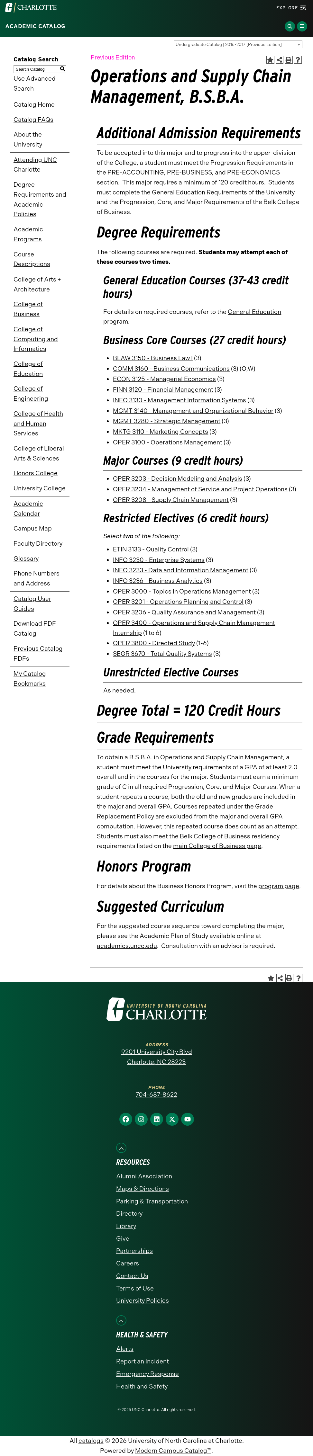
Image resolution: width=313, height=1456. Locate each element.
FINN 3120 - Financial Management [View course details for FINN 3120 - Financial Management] (163, 389)
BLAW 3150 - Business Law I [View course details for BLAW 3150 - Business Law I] (153, 358)
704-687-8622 (156, 1094)
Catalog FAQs (33, 119)
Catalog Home (34, 104)
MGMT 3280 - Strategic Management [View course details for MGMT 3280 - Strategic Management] (166, 421)
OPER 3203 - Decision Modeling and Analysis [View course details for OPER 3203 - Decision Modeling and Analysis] (177, 478)
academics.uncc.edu (127, 946)
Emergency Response (147, 1374)
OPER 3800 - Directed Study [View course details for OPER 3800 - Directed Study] (154, 643)
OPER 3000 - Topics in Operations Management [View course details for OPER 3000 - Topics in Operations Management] (182, 591)
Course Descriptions (32, 259)
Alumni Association (144, 1176)
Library (126, 1226)
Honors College (36, 473)
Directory (129, 1213)
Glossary (26, 558)
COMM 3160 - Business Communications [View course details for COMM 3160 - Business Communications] (171, 368)
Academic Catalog (35, 26)
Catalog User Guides (32, 603)
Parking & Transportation (152, 1201)
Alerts (124, 1349)
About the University (28, 139)
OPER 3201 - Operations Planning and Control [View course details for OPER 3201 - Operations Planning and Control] (178, 601)
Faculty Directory (38, 543)
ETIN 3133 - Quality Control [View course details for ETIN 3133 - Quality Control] (151, 549)
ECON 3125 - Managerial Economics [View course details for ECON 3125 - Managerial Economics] (164, 379)
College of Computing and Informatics (36, 339)
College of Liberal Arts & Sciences (39, 453)
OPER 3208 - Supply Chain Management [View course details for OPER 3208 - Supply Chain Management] (171, 500)
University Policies (142, 1300)
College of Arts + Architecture (37, 284)
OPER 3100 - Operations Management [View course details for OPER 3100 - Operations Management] (167, 442)
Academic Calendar (28, 508)
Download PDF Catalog (35, 628)
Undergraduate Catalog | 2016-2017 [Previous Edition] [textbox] (229, 44)
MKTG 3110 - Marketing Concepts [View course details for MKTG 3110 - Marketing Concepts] (160, 431)
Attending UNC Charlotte (35, 165)
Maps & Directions (142, 1188)
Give (122, 1238)
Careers (127, 1263)
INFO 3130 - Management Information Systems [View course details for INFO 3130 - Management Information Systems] (179, 400)
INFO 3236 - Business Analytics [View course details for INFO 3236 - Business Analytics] (158, 581)
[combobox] (238, 44)
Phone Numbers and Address (37, 578)
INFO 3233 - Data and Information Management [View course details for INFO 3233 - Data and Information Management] (180, 570)
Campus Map (33, 528)
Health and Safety (142, 1386)
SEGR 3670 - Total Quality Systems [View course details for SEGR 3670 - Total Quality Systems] (162, 653)
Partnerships (134, 1251)
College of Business (28, 309)
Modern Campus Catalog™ (173, 1450)
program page (278, 886)
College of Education (28, 369)
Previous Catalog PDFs (38, 653)
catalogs (91, 1440)
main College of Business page (217, 846)
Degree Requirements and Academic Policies (40, 199)
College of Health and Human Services (38, 423)
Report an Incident (142, 1361)
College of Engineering (31, 393)
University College (40, 488)
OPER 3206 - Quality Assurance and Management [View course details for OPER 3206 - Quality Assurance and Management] (184, 612)
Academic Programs (28, 234)
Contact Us (132, 1276)
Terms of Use (135, 1288)
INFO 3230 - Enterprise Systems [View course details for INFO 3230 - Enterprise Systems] (159, 560)
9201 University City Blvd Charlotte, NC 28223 (156, 1057)
